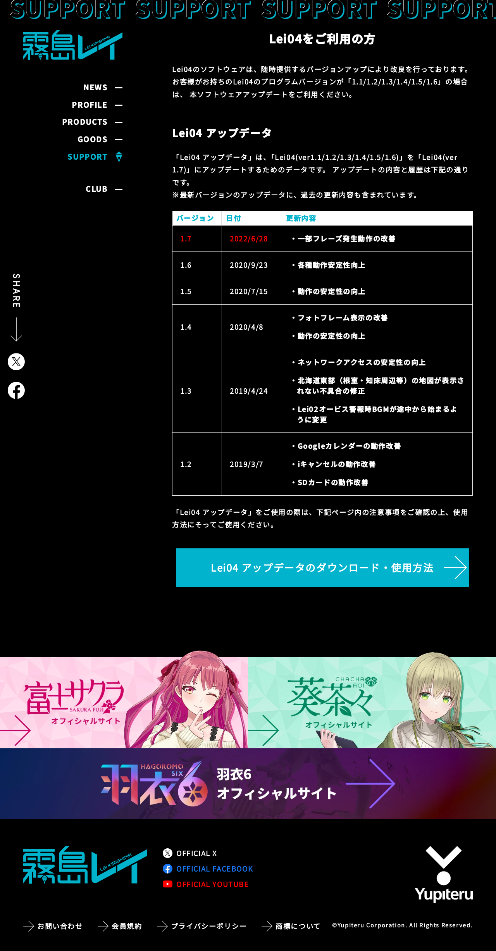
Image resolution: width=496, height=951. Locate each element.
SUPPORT (87, 156)
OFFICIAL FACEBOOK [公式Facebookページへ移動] (208, 868)
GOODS (93, 139)
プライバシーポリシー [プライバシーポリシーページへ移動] (209, 926)
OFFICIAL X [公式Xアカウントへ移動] (190, 853)
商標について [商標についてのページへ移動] (298, 926)
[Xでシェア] (16, 361)
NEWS (95, 87)
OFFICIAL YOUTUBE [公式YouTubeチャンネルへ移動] (206, 884)
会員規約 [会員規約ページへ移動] (127, 926)
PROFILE (89, 105)
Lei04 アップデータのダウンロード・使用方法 (322, 567)
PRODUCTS (85, 122)
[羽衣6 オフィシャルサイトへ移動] (248, 783)
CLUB (96, 189)
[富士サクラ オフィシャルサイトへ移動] (124, 699)
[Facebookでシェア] (16, 390)
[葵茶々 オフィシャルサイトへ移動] (372, 699)
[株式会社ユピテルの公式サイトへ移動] (444, 874)
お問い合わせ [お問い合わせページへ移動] (60, 926)
